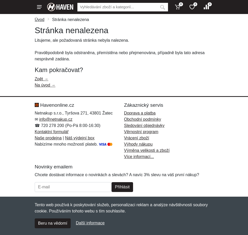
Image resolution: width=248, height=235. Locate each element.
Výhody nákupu (138, 144)
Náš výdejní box (79, 138)
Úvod (39, 19)
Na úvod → (45, 85)
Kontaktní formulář (52, 132)
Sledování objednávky (144, 125)
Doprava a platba (140, 113)
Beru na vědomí (52, 223)
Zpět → (41, 79)
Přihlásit (122, 187)
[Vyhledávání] (117, 7)
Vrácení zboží (136, 138)
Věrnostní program (141, 132)
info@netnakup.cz (55, 119)
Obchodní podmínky (142, 119)
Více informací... (139, 156)
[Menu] (39, 7)
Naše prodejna (48, 138)
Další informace (90, 223)
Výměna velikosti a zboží (147, 150)
